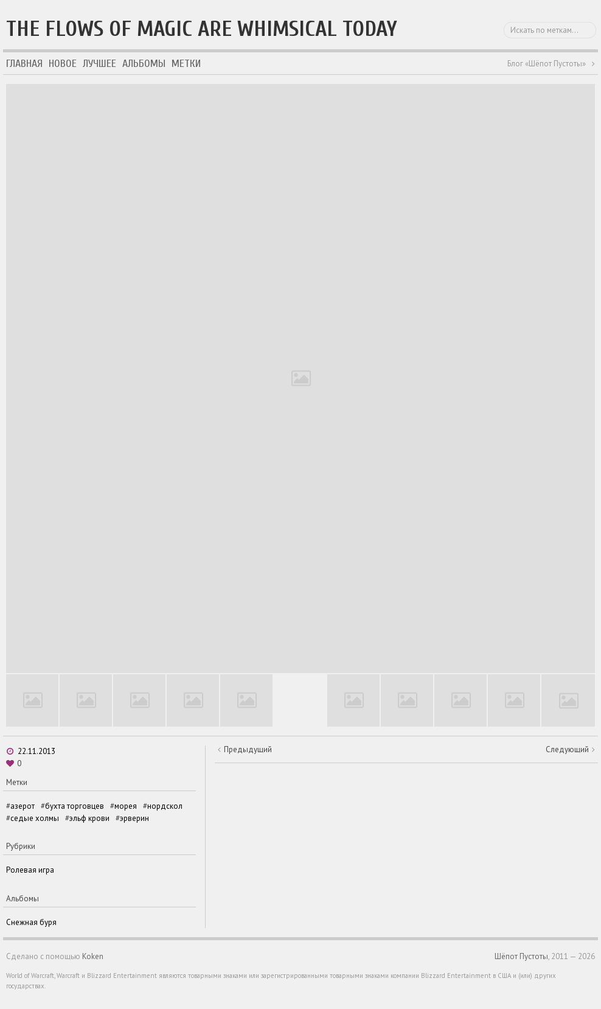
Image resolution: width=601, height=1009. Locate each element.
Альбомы (143, 63)
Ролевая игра (30, 870)
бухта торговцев (74, 806)
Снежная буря (31, 922)
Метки (186, 63)
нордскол (164, 806)
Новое (63, 63)
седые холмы (34, 818)
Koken (92, 956)
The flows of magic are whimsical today (201, 28)
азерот (22, 806)
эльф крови (89, 818)
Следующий (567, 749)
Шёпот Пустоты (521, 956)
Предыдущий (248, 749)
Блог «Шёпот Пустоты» (546, 63)
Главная (24, 63)
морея (125, 806)
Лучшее (99, 63)
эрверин (134, 818)
